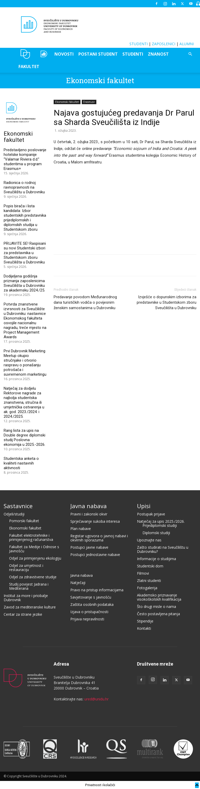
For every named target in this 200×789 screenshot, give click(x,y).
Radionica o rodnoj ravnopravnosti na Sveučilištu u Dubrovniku (24, 187)
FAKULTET (28, 66)
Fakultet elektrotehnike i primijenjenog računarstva (31, 537)
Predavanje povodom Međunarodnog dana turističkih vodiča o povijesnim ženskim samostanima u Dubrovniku (85, 302)
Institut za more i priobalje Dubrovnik (26, 597)
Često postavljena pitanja (158, 613)
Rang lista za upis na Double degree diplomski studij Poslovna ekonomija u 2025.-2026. (24, 437)
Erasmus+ (89, 102)
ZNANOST (158, 54)
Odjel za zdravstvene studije (33, 576)
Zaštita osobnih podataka (92, 604)
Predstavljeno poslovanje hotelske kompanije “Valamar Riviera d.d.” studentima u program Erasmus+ (25, 159)
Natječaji (77, 582)
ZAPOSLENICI (163, 43)
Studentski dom (150, 565)
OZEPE (43, 54)
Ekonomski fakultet (100, 80)
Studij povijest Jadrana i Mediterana (28, 586)
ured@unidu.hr (96, 699)
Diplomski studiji (156, 532)
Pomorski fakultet (24, 520)
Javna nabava (88, 506)
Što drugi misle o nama (156, 606)
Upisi (144, 506)
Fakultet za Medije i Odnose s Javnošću (34, 548)
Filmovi (143, 573)
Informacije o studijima (156, 558)
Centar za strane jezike (23, 614)
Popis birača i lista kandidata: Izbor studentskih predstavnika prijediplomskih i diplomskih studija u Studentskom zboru (25, 218)
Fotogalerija (147, 587)
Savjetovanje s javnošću (90, 597)
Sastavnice (18, 506)
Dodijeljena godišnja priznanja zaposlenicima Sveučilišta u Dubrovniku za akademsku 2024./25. (24, 283)
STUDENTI (138, 43)
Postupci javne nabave (89, 547)
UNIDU (25, 54)
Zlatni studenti (149, 580)
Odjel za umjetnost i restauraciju (26, 567)
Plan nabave (80, 528)
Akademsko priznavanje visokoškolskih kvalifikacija (159, 597)
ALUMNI (186, 43)
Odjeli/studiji (14, 514)
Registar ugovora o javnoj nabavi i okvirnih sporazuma (99, 537)
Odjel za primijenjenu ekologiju (35, 558)
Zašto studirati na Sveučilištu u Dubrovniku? (162, 549)
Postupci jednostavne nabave (95, 554)
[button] (190, 54)
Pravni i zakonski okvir (88, 514)
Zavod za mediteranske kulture (30, 607)
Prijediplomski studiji (159, 525)
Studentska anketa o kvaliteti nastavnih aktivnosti (21, 463)
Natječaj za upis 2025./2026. (161, 521)
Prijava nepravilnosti (87, 618)
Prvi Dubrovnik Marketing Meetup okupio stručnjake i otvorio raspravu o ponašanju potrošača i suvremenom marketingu (25, 363)
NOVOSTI (64, 54)
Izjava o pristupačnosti (89, 611)
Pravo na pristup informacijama (96, 589)
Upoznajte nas (149, 540)
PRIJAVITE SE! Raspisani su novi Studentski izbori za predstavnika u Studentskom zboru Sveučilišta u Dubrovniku (25, 252)
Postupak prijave (151, 514)
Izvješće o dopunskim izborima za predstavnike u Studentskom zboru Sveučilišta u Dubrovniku (166, 302)
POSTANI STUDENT (98, 54)
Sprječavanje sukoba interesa (95, 521)
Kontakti (144, 628)
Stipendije (145, 621)
